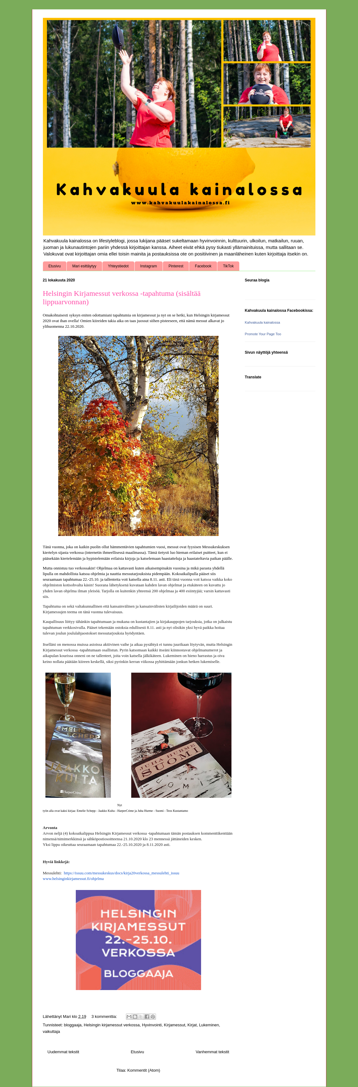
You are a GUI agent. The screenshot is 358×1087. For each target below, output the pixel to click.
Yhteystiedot (118, 266)
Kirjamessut (174, 1025)
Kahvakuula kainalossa (262, 322)
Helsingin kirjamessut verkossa (112, 1025)
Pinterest (176, 266)
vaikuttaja (51, 1031)
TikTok (228, 266)
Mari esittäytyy (84, 266)
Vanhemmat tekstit (212, 1051)
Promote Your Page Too (263, 334)
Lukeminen (209, 1025)
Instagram (148, 266)
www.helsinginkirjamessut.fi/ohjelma (73, 878)
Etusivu (55, 266)
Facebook (203, 266)
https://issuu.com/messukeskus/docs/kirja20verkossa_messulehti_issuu (121, 873)
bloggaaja (72, 1025)
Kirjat (192, 1025)
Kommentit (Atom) (143, 1070)
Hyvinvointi (152, 1025)
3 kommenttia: (104, 1016)
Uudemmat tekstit (63, 1051)
